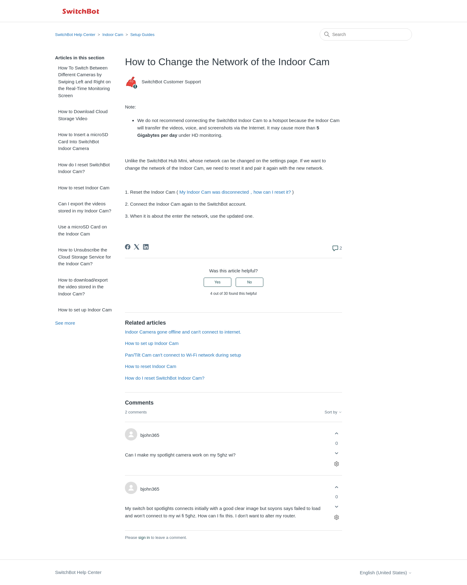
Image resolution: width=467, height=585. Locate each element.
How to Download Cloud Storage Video (83, 115)
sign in (144, 537)
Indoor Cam (112, 34)
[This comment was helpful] (336, 433)
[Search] (366, 34)
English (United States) (386, 572)
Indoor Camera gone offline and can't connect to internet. (183, 331)
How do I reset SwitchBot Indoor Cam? (84, 168)
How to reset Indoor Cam (84, 187)
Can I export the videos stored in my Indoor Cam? (84, 207)
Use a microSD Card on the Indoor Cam (82, 230)
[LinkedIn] (146, 247)
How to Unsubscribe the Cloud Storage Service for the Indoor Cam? (84, 256)
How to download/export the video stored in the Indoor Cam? (83, 286)
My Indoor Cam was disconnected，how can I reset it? (235, 192)
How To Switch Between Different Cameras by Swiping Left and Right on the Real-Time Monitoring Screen (84, 81)
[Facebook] (127, 247)
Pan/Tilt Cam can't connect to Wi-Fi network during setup (183, 355)
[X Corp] (136, 247)
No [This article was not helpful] (249, 282)
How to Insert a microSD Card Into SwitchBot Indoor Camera (83, 141)
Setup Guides (142, 34)
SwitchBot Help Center (75, 34)
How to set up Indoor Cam (85, 309)
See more (65, 323)
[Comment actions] (336, 463)
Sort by (333, 412)
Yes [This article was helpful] (217, 282)
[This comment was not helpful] (336, 453)
